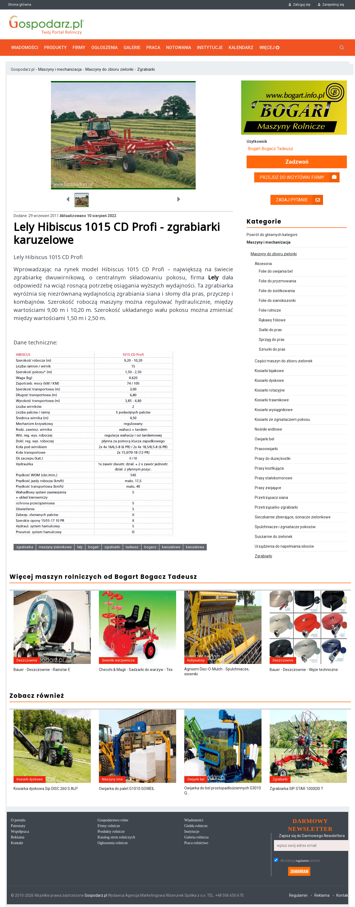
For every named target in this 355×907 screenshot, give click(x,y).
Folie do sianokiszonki (277, 300)
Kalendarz (241, 47)
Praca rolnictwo (196, 843)
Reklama (17, 837)
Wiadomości (24, 47)
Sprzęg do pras (272, 339)
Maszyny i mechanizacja (60, 69)
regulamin (302, 861)
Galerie (132, 47)
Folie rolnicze (270, 310)
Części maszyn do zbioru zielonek (283, 361)
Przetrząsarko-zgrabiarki (276, 507)
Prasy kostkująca (269, 468)
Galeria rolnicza (196, 837)
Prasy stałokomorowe (273, 478)
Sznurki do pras (272, 349)
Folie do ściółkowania (277, 291)
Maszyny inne (112, 779)
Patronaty (18, 826)
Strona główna (19, 4)
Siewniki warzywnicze (118, 660)
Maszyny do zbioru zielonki (109, 69)
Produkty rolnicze (111, 831)
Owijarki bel (264, 439)
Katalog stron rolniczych (116, 837)
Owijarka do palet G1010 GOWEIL (126, 788)
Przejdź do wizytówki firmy (300, 177)
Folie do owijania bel (276, 271)
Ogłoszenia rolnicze (113, 843)
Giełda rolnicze (196, 826)
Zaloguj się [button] (299, 4)
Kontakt (17, 843)
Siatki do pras (270, 330)
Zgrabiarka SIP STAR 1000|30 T (296, 788)
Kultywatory (196, 660)
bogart (93, 547)
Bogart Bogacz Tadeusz (270, 148)
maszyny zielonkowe (55, 547)
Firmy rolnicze (109, 826)
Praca (153, 47)
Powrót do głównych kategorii (272, 235)
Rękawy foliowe (272, 320)
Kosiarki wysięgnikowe (274, 410)
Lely (213, 277)
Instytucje (210, 47)
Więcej (269, 47)
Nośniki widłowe (268, 429)
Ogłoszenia (104, 47)
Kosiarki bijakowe (269, 371)
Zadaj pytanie (299, 200)
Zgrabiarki (146, 69)
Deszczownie (27, 660)
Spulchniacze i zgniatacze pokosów (285, 527)
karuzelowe (171, 547)
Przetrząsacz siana (271, 497)
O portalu (18, 820)
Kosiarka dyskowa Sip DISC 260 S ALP (46, 788)
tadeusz (132, 547)
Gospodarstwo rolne (113, 820)
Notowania (178, 47)
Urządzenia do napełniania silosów (284, 546)
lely (79, 547)
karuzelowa (195, 547)
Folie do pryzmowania (277, 281)
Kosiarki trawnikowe (272, 400)
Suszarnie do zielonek (273, 536)
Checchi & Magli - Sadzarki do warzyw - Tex (136, 669)
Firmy (79, 47)
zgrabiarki (112, 547)
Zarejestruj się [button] (331, 4)
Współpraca (20, 831)
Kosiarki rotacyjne (270, 390)
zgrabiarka (24, 547)
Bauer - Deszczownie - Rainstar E (42, 669)
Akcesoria (263, 264)
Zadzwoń (296, 162)
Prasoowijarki (266, 449)
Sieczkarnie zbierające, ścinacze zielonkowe (293, 517)
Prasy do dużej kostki (273, 458)
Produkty (55, 47)
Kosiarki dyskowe (269, 380)
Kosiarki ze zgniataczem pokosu (282, 419)
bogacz (150, 547)
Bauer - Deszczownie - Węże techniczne (304, 669)
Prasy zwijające (268, 488)
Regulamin (298, 895)
